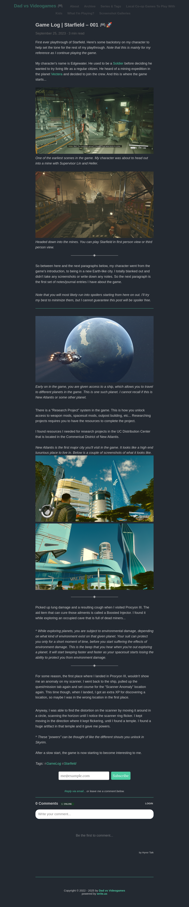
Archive (89, 6)
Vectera (57, 74)
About (74, 6)
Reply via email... (75, 791)
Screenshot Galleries (114, 13)
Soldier (118, 63)
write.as (102, 893)
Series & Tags (111, 6)
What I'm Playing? (80, 13)
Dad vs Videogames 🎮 (38, 5)
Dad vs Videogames (112, 890)
